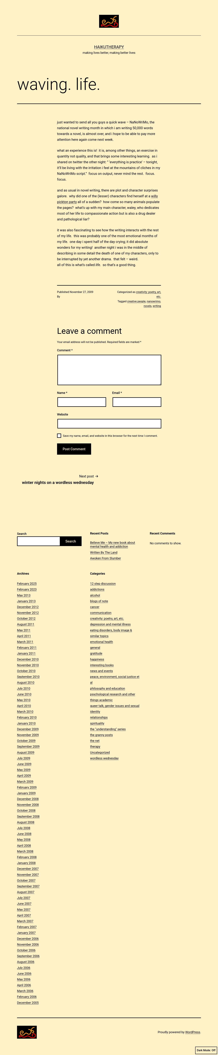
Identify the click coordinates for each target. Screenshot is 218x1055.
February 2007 (27, 927)
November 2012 (28, 612)
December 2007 (28, 868)
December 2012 (28, 607)
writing (157, 306)
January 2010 (26, 723)
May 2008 (23, 839)
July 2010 (23, 688)
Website (62, 414)
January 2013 (26, 601)
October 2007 (26, 880)
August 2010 (25, 682)
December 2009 (28, 729)
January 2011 (26, 653)
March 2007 (25, 921)
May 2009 (23, 770)
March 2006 (25, 991)
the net (94, 740)
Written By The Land (103, 552)
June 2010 (24, 694)
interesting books (102, 665)
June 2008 (24, 834)
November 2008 (28, 804)
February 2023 (27, 589)
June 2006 (24, 973)
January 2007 (26, 932)
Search (22, 534)
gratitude (96, 653)
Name (62, 393)
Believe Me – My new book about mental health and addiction (112, 544)
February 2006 (27, 996)
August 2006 (25, 962)
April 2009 (24, 775)
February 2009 (27, 787)
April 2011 (24, 636)
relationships (99, 717)
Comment (65, 350)
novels (147, 306)
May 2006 (23, 979)
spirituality (97, 723)
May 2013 (23, 595)
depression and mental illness (110, 624)
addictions (97, 589)
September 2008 (28, 816)
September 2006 (28, 956)
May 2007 (23, 909)
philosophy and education (107, 688)
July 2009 (23, 758)
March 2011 (25, 642)
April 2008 (24, 845)
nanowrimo (153, 301)
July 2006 (23, 968)
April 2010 (24, 706)
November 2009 (28, 735)
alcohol (95, 595)
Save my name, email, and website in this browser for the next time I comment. (110, 435)
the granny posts (101, 735)
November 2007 (28, 874)
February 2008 (27, 857)
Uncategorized (100, 752)
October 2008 (26, 810)
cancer (94, 607)
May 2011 (23, 630)
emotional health (101, 642)
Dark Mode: (206, 1050)
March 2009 (25, 781)
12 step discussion (103, 583)
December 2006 (28, 938)
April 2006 (24, 985)
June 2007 (24, 903)
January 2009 (26, 793)
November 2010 (28, 665)
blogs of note (99, 601)
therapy (95, 746)
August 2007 (25, 892)
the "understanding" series (108, 729)
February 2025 (27, 583)
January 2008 (26, 863)
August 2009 (25, 752)
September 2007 (28, 886)
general (95, 647)
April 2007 (24, 915)
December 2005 (28, 1002)
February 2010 (27, 717)
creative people (136, 301)
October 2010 (26, 671)
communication (100, 612)
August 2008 (25, 822)
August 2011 (25, 624)
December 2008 (28, 799)
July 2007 (23, 898)
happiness (97, 659)
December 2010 (28, 659)
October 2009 (26, 740)
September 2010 (28, 676)
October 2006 (26, 950)
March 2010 (25, 711)
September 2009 (28, 746)
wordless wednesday (104, 758)
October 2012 (26, 618)
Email (117, 393)
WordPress (192, 1032)
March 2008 (25, 851)
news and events (101, 671)
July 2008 (23, 828)
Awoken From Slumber (105, 558)
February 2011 (27, 647)
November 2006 (28, 944)
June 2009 (24, 764)
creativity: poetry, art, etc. (107, 618)
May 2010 (23, 700)
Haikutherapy (109, 47)
